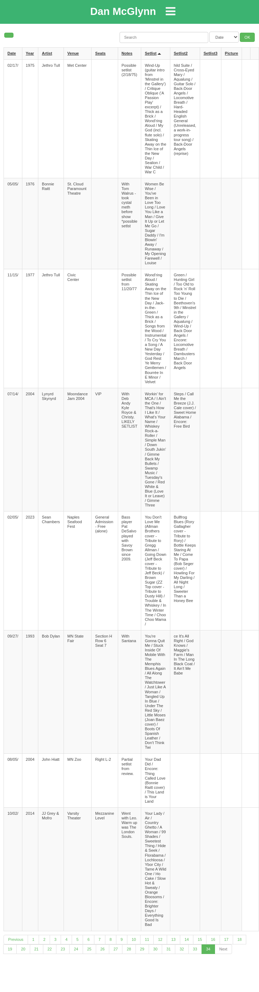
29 (142, 949)
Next (223, 949)
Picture (231, 53)
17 (226, 939)
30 (155, 949)
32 (182, 949)
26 (102, 949)
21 (36, 949)
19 (10, 949)
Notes (127, 53)
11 (147, 939)
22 (50, 949)
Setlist (150, 53)
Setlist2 (181, 53)
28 (129, 949)
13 (173, 939)
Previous (15, 939)
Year (30, 53)
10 (134, 939)
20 (23, 949)
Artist (47, 53)
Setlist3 (210, 53)
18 (239, 939)
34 (208, 949)
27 (116, 949)
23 (63, 949)
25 (89, 949)
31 (168, 949)
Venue (73, 53)
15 (200, 939)
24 (76, 949)
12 (160, 939)
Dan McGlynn (123, 11)
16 (213, 939)
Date (11, 53)
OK (247, 37)
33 (195, 949)
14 (186, 939)
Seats (100, 53)
